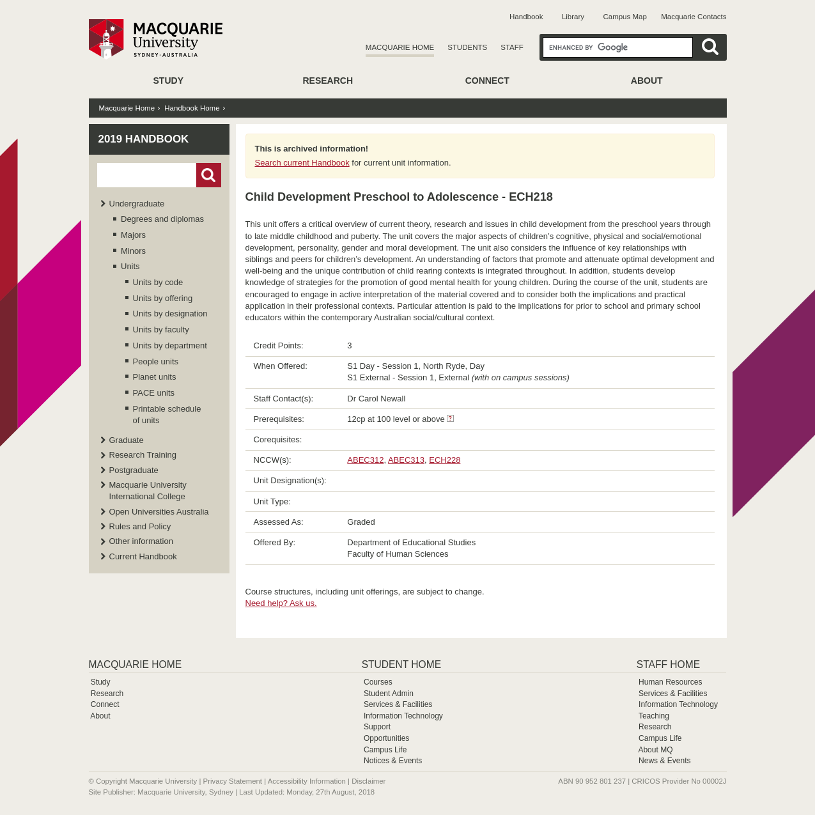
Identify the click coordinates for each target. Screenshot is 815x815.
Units (130, 266)
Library (573, 16)
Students (467, 47)
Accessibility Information (307, 781)
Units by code (158, 282)
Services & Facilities (398, 704)
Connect (487, 80)
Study (168, 80)
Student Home (401, 664)
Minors (133, 251)
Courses (378, 682)
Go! (208, 175)
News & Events (664, 760)
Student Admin (389, 693)
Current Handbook (143, 556)
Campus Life (385, 749)
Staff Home (668, 664)
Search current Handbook (302, 162)
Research (327, 80)
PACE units (154, 393)
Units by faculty (161, 329)
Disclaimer (368, 781)
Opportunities (386, 738)
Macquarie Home (400, 47)
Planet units (154, 377)
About (647, 80)
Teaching (654, 715)
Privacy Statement (232, 781)
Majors (133, 235)
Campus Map (624, 16)
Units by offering (163, 298)
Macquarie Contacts (693, 16)
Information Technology (403, 715)
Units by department (170, 345)
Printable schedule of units (167, 414)
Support (377, 726)
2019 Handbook (143, 139)
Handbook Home (191, 108)
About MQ (655, 749)
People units (156, 361)
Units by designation (170, 313)
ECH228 (444, 460)
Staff (512, 47)
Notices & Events (393, 760)
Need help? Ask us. (281, 603)
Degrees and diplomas (162, 219)
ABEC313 (406, 460)
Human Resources (670, 682)
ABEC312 (365, 460)
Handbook (526, 16)
